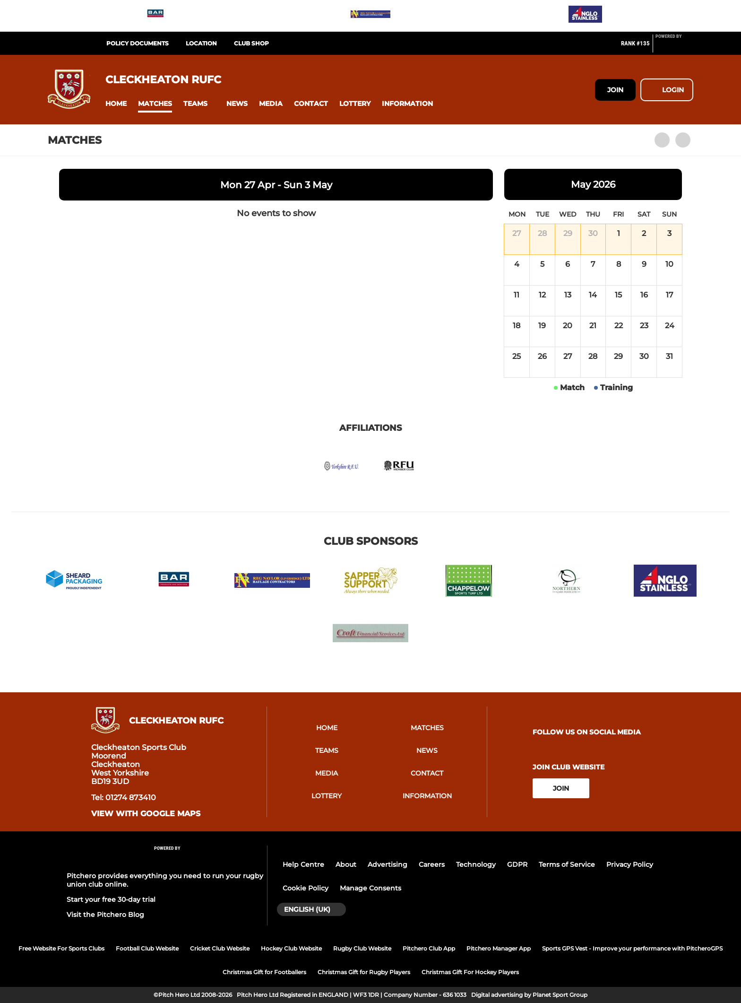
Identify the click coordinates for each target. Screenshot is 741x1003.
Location (201, 43)
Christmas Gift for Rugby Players (364, 972)
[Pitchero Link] (674, 47)
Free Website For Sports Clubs (61, 948)
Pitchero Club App (429, 948)
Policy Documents (137, 43)
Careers (432, 864)
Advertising (387, 864)
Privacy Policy (629, 864)
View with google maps (145, 814)
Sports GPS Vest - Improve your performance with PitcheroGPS (632, 948)
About (346, 864)
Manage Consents (370, 888)
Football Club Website (147, 948)
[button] (116, 104)
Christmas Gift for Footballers (264, 972)
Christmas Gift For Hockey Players (470, 972)
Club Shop (251, 43)
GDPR (517, 864)
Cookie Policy (305, 888)
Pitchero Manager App (498, 948)
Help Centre (303, 864)
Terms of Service (567, 864)
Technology (476, 864)
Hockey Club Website (291, 948)
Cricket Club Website (220, 948)
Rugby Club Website (362, 948)
